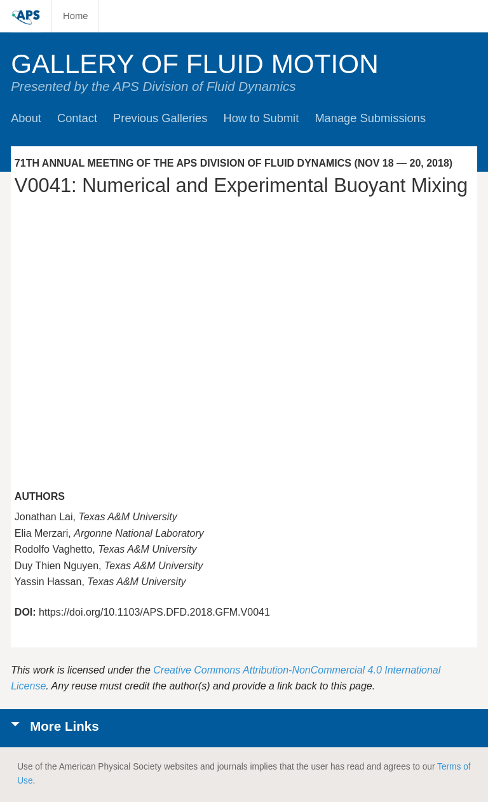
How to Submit (261, 118)
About (26, 118)
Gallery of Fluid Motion (195, 64)
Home (75, 16)
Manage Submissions (370, 118)
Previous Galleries (160, 118)
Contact (77, 118)
